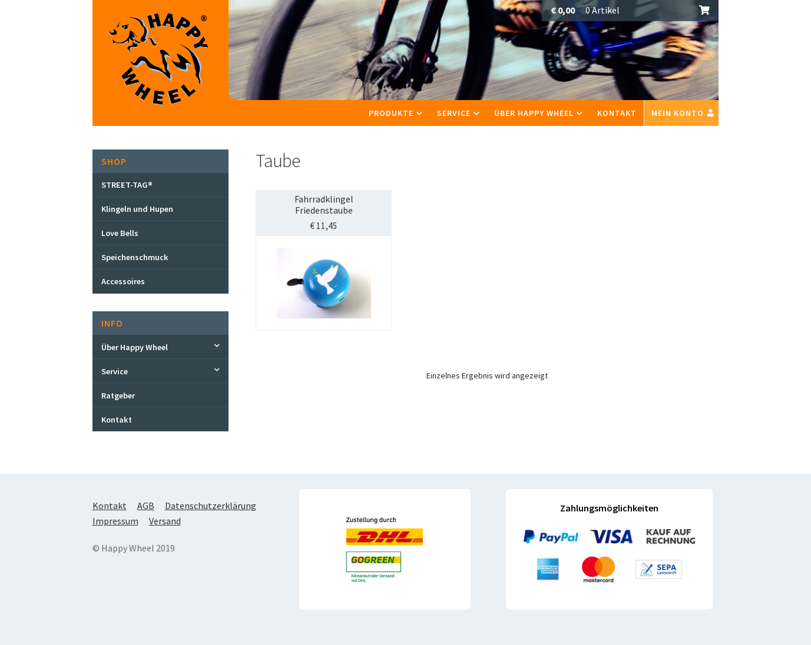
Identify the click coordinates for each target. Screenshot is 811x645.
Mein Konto (677, 113)
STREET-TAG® (127, 184)
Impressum (115, 521)
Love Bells (119, 233)
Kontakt (617, 113)
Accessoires (123, 281)
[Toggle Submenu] (160, 346)
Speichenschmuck (134, 257)
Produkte (391, 113)
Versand (165, 521)
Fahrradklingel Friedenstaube (323, 204)
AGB (145, 505)
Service (454, 113)
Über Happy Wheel (534, 113)
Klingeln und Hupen (137, 209)
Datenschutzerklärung (210, 505)
